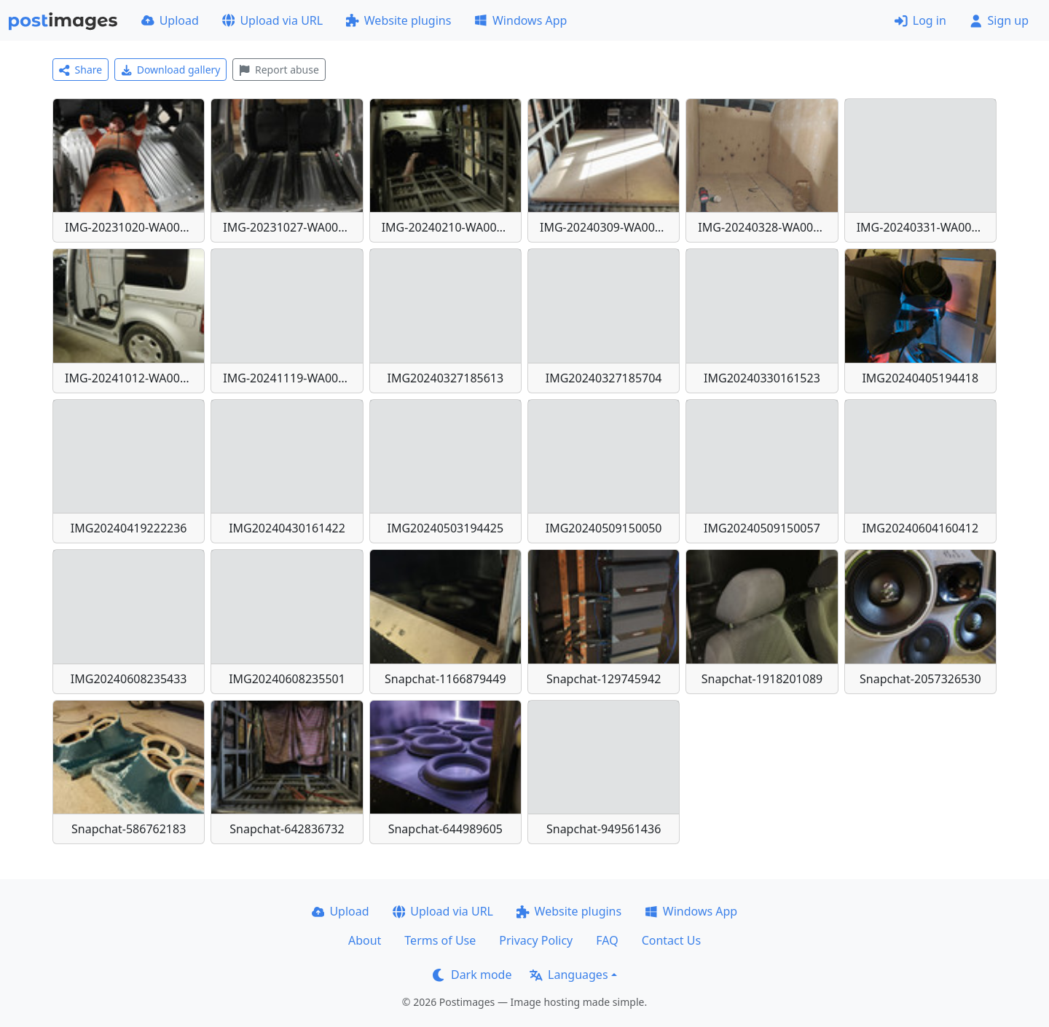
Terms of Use (440, 940)
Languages (569, 975)
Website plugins (398, 20)
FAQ (607, 940)
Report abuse (278, 69)
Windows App (520, 20)
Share (80, 69)
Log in (920, 20)
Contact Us (671, 940)
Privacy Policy (536, 940)
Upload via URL (272, 20)
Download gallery (170, 69)
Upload (170, 20)
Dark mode (472, 975)
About (364, 940)
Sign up (999, 20)
